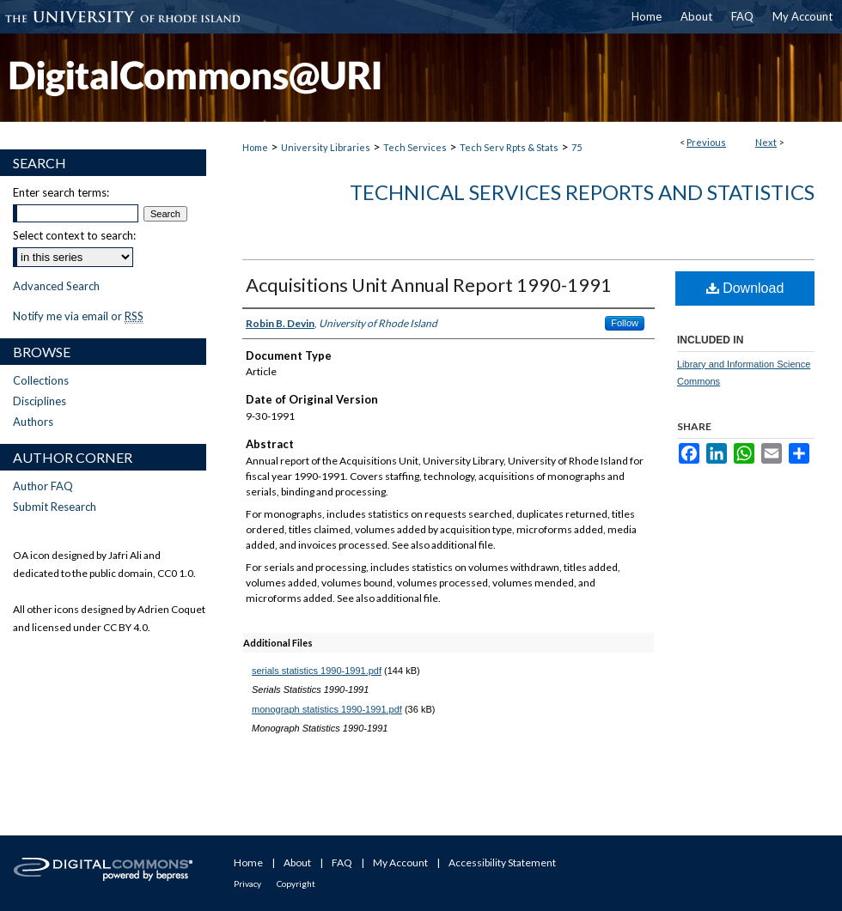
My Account (400, 862)
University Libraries (325, 147)
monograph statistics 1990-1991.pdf (327, 709)
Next (766, 142)
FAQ (342, 862)
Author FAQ (43, 486)
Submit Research (54, 506)
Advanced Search (56, 286)
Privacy (247, 883)
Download (745, 288)
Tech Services (415, 147)
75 (576, 147)
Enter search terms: (61, 192)
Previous (706, 142)
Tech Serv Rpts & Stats (509, 147)
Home (255, 147)
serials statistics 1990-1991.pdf (316, 670)
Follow (624, 323)
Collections (41, 380)
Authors (33, 421)
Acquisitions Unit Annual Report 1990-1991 (429, 284)
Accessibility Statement (502, 862)
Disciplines (39, 401)
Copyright (296, 883)
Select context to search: (74, 235)
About (297, 862)
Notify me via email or (78, 316)
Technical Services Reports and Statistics (582, 191)
